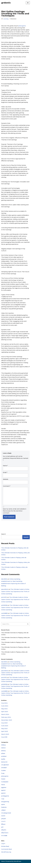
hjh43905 (4, 579)
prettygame (5, 796)
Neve (3, 861)
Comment (6, 486)
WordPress (17, 861)
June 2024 (4, 706)
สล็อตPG (3, 830)
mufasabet (4, 782)
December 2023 (6, 720)
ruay (2, 799)
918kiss (3, 745)
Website (5, 479)
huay (2, 773)
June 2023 (4, 725)
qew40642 (4, 589)
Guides (3, 770)
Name (5, 465)
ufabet (3, 810)
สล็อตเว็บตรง (4, 833)
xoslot (3, 816)
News (3, 784)
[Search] (13, 624)
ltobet (3, 779)
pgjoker (3, 787)
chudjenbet (5, 765)
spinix (3, 804)
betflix (3, 759)
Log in (3, 843)
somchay (6, 18)
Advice (3, 748)
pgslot (3, 790)
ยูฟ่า (2, 827)
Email (5, 472)
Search (3, 534)
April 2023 (4, 731)
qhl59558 (4, 605)
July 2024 (4, 703)
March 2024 (5, 714)
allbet (3, 753)
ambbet (3, 756)
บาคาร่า (3, 821)
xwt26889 (4, 613)
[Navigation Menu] (28, 2)
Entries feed (5, 846)
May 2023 (4, 728)
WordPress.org (6, 852)
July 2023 (4, 723)
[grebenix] (6, 2)
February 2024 (6, 717)
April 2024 (4, 711)
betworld (4, 762)
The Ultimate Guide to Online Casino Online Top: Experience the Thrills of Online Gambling (15, 591)
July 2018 (4, 737)
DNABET (4, 767)
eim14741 (4, 597)
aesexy (3, 750)
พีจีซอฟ (3, 824)
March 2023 (5, 734)
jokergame (22, 26)
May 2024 (4, 708)
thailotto (4, 807)
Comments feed (6, 849)
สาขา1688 (4, 835)
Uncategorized (6, 813)
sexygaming (5, 801)
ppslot (3, 793)
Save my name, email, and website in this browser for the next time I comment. (14, 511)
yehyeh (3, 818)
